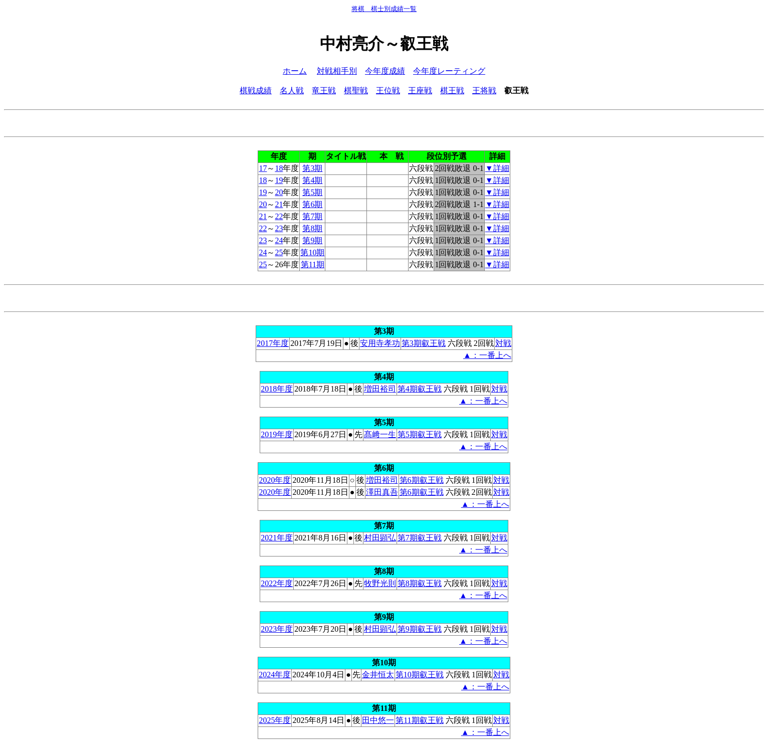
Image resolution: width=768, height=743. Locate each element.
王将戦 (484, 90)
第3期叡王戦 (424, 343)
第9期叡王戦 (420, 629)
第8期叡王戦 (420, 583)
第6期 (312, 204)
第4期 (312, 180)
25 (279, 252)
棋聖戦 (356, 90)
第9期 (312, 240)
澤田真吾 (382, 492)
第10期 (312, 252)
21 (279, 204)
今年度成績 (385, 71)
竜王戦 (324, 90)
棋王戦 (452, 90)
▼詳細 (497, 168)
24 (279, 240)
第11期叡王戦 (419, 720)
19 (279, 180)
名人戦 (292, 90)
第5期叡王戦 (420, 434)
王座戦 (420, 90)
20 (279, 192)
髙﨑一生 (380, 434)
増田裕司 (380, 389)
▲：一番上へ (487, 355)
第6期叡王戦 (422, 480)
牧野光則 (380, 583)
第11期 (312, 264)
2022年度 (277, 583)
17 (263, 168)
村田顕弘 (380, 537)
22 (279, 216)
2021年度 (277, 537)
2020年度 (275, 480)
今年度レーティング (449, 71)
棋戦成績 (256, 90)
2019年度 (277, 434)
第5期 (312, 192)
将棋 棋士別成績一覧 (384, 9)
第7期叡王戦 (420, 537)
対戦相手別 (337, 71)
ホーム (295, 71)
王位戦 (388, 90)
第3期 (312, 168)
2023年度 (277, 629)
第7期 (312, 216)
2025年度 (275, 720)
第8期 (312, 228)
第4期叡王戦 (420, 389)
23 (279, 228)
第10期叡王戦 (420, 674)
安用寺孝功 (380, 343)
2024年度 (275, 674)
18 (279, 168)
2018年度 (277, 389)
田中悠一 (378, 720)
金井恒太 (378, 674)
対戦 (503, 343)
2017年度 (273, 343)
